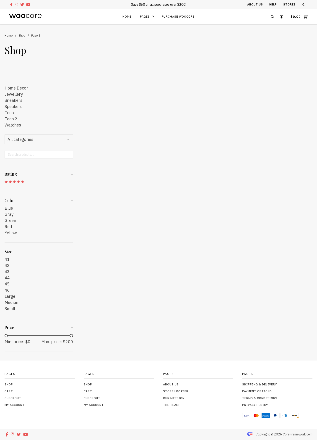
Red (8, 226)
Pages (145, 16)
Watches (13, 125)
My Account (15, 405)
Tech (9, 112)
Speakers (13, 106)
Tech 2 (11, 118)
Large (10, 296)
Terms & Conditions (259, 398)
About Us (255, 4)
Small (10, 308)
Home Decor (16, 88)
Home (126, 16)
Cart (9, 391)
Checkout (13, 398)
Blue (9, 208)
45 (7, 284)
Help (273, 4)
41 (7, 259)
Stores (289, 4)
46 (7, 290)
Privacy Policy (255, 405)
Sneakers (13, 100)
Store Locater (175, 391)
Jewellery (14, 94)
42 (7, 265)
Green (10, 220)
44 (7, 277)
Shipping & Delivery (259, 384)
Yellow (11, 232)
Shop (22, 35)
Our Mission (173, 398)
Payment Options (257, 391)
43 (7, 271)
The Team (171, 405)
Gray (9, 214)
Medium (12, 302)
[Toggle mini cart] (299, 16)
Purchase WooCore (178, 16)
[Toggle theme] (303, 4)
